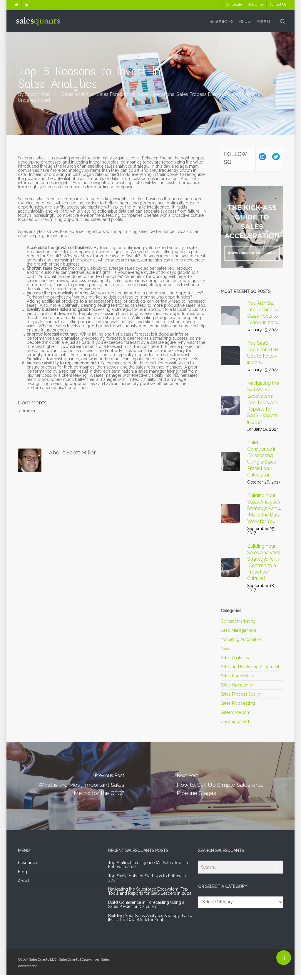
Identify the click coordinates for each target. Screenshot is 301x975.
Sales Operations (155, 94)
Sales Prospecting (238, 703)
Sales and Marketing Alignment (250, 666)
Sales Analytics (78, 94)
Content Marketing (238, 621)
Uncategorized (34, 100)
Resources (28, 863)
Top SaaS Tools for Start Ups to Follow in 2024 (147, 878)
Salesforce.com (242, 94)
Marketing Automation (241, 639)
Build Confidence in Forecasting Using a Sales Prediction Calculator (146, 904)
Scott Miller (37, 94)
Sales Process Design (199, 94)
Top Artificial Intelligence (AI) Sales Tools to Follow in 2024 (149, 864)
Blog (22, 871)
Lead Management (238, 630)
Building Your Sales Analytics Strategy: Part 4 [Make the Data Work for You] (150, 917)
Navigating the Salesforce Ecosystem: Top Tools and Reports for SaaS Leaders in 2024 (149, 891)
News (226, 648)
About (23, 881)
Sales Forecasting (116, 94)
